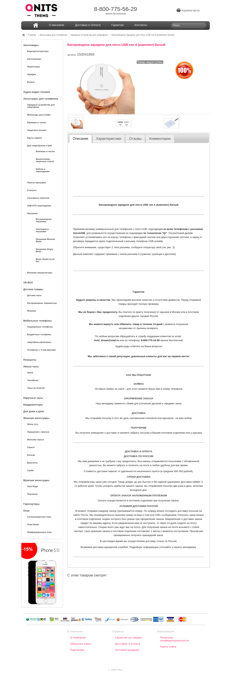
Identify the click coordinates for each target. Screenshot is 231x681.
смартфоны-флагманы (39, 342)
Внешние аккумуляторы (39, 272)
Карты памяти (34, 138)
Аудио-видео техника (36, 91)
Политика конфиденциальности (174, 639)
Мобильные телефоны (37, 320)
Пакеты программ (36, 182)
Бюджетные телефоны (39, 334)
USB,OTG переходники (39, 205)
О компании (78, 637)
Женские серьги (35, 439)
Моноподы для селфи (38, 115)
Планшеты (29, 359)
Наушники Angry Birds (44, 250)
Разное (30, 82)
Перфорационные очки (39, 532)
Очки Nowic (33, 524)
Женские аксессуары (36, 418)
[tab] (80, 139)
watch (30, 372)
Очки (26, 510)
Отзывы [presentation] (135, 139)
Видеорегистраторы (38, 51)
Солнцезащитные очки (39, 517)
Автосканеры (34, 59)
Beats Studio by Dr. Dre (45, 260)
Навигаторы (33, 66)
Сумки (30, 470)
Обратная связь (80, 643)
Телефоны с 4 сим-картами (41, 350)
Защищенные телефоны (40, 327)
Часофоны (32, 380)
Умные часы (31, 366)
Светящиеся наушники (42, 230)
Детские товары (33, 289)
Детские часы (34, 295)
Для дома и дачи (33, 411)
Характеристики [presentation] (108, 139)
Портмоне (32, 494)
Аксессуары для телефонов (53, 35)
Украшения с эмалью (38, 432)
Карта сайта (168, 646)
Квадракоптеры (33, 404)
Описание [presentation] (80, 139)
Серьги (31, 447)
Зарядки (31, 74)
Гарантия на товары (128, 637)
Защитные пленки (36, 130)
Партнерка (77, 649)
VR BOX (28, 282)
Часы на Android (35, 388)
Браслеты (32, 463)
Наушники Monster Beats (45, 240)
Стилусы (31, 190)
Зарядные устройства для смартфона (89, 35)
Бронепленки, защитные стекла (45, 160)
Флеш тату (32, 424)
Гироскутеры (31, 504)
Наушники (32, 213)
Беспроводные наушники (44, 220)
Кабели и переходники (42, 170)
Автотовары (30, 45)
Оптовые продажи (127, 649)
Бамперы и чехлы (36, 122)
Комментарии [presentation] (160, 139)
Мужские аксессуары (36, 480)
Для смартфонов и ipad (39, 145)
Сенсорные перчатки (38, 198)
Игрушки (31, 311)
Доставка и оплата (127, 643)
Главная (32, 35)
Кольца (31, 455)
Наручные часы (33, 397)
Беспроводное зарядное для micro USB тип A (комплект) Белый (142, 35)
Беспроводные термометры (42, 303)
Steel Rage (32, 486)
